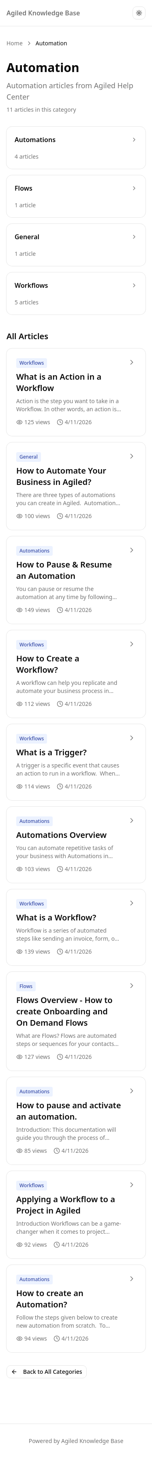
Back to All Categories (46, 1371)
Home (14, 43)
